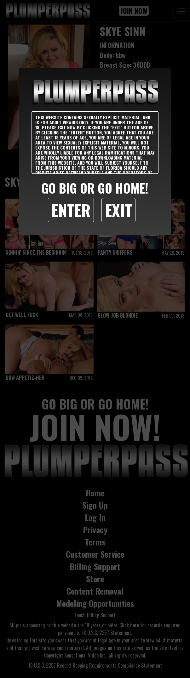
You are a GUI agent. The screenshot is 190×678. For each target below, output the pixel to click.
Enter (70, 210)
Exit (118, 210)
